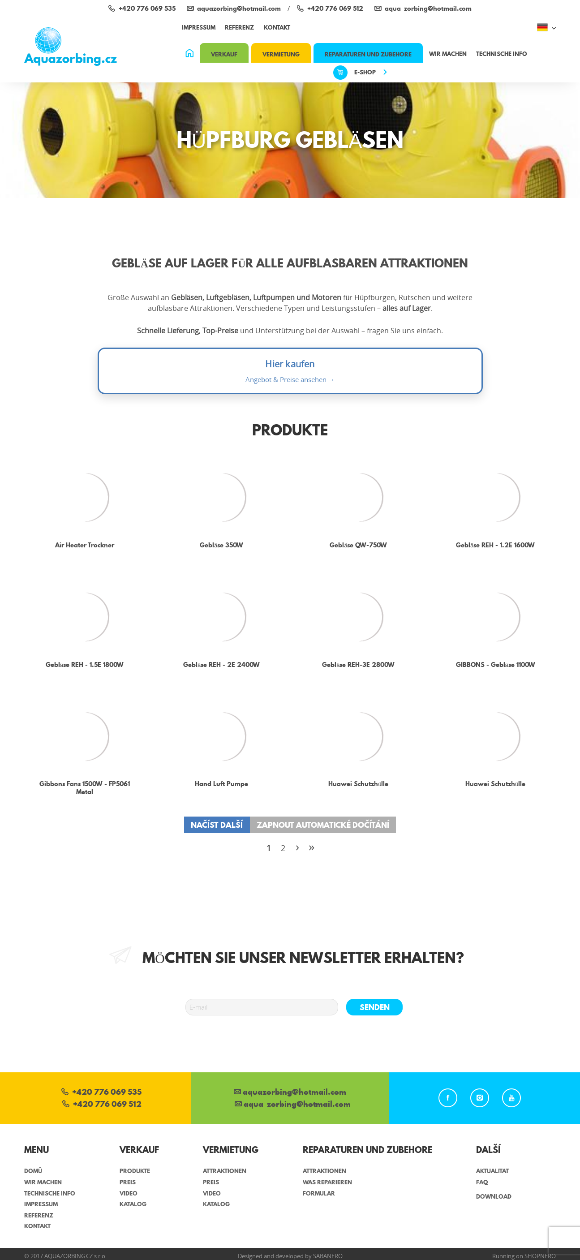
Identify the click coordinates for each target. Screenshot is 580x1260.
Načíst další (217, 824)
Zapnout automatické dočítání (323, 824)
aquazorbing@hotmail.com (290, 1093)
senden (375, 1007)
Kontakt (277, 27)
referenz (239, 27)
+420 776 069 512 (102, 1105)
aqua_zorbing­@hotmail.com (293, 1105)
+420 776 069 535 (101, 1093)
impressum (198, 27)
